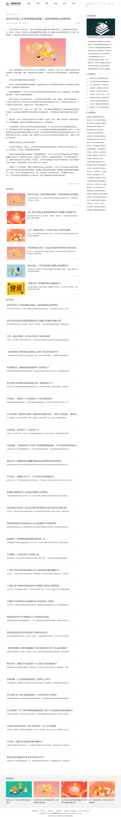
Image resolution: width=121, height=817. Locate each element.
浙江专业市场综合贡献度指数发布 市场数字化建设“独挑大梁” (53, 212)
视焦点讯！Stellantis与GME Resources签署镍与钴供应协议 (34, 461)
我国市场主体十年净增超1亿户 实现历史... (100, 50)
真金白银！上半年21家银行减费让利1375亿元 (47, 265)
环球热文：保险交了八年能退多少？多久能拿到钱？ (30, 399)
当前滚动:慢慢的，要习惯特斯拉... (96, 149)
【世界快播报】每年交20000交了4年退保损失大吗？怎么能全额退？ (37, 648)
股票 (46, 3)
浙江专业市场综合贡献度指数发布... (100, 81)
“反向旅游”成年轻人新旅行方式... (96, 126)
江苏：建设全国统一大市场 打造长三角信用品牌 (48, 230)
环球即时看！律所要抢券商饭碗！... (97, 190)
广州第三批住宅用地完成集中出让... (100, 101)
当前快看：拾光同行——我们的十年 (23, 430)
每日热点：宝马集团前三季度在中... (97, 145)
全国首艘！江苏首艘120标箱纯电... (97, 136)
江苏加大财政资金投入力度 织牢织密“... (99, 53)
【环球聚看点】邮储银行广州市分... (97, 178)
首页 (7, 14)
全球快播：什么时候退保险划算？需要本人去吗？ (29, 679)
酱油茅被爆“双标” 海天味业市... (95, 129)
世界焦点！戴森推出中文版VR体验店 (97, 194)
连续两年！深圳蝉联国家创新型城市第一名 (26, 539)
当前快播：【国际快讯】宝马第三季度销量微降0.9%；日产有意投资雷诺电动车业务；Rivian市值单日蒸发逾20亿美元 (43, 445)
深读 (73, 3)
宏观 (37, 3)
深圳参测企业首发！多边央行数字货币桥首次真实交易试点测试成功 (53, 248)
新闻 (28, 3)
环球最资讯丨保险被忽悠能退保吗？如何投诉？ (28, 367)
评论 (64, 3)
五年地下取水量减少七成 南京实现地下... (99, 65)
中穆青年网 (55, 813)
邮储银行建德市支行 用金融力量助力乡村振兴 (27, 492)
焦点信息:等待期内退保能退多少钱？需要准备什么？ (30, 383)
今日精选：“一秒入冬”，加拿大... (96, 203)
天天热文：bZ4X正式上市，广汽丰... (100, 94)
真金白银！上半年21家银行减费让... (100, 107)
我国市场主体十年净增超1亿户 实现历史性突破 (28, 617)
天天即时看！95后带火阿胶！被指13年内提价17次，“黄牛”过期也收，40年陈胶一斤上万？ (43, 414)
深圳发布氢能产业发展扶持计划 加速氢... (99, 41)
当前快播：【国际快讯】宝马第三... (100, 88)
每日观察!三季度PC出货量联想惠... (97, 165)
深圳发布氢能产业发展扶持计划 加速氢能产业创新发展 (31, 523)
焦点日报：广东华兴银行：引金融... (97, 171)
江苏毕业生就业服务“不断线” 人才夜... (98, 59)
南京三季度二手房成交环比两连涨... (97, 123)
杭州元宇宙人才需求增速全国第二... (100, 78)
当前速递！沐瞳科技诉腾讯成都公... (97, 210)
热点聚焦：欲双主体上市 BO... (95, 158)
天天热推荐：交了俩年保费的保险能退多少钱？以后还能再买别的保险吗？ (40, 710)
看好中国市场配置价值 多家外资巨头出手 (25, 757)
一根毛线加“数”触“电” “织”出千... (97, 56)
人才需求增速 (23, 178)
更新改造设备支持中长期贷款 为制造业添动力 (27, 632)
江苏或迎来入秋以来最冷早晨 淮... (96, 139)
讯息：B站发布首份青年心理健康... (97, 200)
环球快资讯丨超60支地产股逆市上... (97, 206)
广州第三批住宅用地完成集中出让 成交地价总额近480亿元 (33, 570)
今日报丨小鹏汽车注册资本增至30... (100, 104)
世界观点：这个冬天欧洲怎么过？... (97, 187)
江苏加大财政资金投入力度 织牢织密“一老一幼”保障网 (31, 726)
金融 (55, 3)
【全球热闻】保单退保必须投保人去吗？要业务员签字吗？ (33, 352)
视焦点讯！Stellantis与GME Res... (99, 91)
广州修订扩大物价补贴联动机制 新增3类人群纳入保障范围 (33, 586)
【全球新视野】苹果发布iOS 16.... (96, 162)
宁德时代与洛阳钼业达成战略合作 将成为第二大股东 (30, 601)
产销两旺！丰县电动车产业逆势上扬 (23, 554)
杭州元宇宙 (16, 178)
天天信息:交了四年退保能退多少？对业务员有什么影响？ (32, 695)
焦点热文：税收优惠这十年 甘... (96, 174)
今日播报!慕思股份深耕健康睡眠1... (97, 181)
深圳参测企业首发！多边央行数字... (100, 97)
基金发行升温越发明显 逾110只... (96, 117)
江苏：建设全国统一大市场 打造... (99, 84)
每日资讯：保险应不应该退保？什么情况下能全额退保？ (32, 664)
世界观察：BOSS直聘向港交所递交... (97, 197)
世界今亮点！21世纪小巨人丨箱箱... (97, 184)
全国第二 (28, 178)
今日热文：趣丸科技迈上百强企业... (97, 168)
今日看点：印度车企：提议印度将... (97, 152)
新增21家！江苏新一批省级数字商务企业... (100, 62)
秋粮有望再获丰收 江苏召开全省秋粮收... (99, 69)
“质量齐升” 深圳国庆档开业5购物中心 (44, 283)
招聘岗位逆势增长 (35, 178)
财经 (15, 14)
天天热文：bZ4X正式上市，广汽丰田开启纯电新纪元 (30, 476)
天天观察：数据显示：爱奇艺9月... (96, 155)
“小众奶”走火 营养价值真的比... (95, 133)
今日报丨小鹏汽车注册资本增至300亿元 (25, 742)
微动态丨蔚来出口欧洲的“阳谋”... (96, 142)
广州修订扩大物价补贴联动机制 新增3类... (100, 47)
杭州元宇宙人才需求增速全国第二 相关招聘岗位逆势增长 (52, 194)
